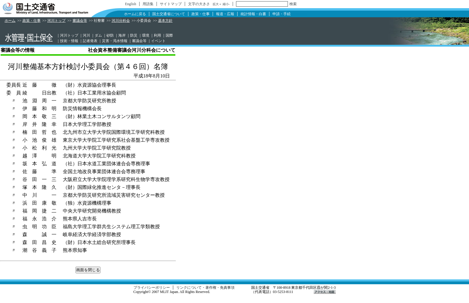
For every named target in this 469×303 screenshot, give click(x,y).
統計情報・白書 (253, 14)
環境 (145, 35)
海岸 (122, 35)
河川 (86, 35)
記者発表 (90, 41)
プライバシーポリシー (151, 287)
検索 (293, 4)
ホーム (10, 20)
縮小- (226, 4)
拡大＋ (217, 4)
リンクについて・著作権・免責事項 (205, 287)
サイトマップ (171, 4)
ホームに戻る (135, 14)
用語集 (148, 4)
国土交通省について (168, 14)
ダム (98, 35)
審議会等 (80, 20)
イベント (158, 41)
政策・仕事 (200, 14)
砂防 (110, 35)
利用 (157, 35)
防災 (133, 35)
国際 (169, 35)
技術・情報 (69, 41)
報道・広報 (225, 14)
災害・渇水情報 (114, 41)
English (130, 4)
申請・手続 (281, 14)
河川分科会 (121, 20)
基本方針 (165, 20)
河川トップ (56, 20)
